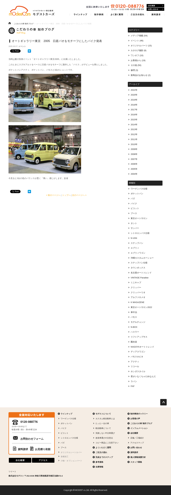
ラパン (134, 381)
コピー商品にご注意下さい (107, 443)
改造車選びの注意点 (104, 438)
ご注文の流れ (101, 452)
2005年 (134, 169)
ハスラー (135, 332)
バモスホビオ (137, 356)
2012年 (134, 134)
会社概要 (134, 433)
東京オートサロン (139, 218)
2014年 (134, 124)
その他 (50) (136, 65)
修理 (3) (134, 70)
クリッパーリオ (138, 292)
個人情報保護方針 (138, 457)
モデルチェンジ (138, 322)
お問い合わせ (136, 447)
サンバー (135, 228)
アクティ (135, 361)
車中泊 (134, 312)
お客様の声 (135, 418)
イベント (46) (137, 40)
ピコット (135, 208)
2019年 (134, 100)
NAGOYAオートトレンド (142, 347)
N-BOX (134, 327)
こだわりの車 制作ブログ (24, 24)
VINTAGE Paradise (140, 277)
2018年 (134, 105)
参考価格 (99, 462)
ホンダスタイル (138, 371)
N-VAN (134, 238)
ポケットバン (137, 193)
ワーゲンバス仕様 (139, 189)
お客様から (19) (138, 60)
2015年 (134, 119)
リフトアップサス (139, 337)
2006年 (134, 164)
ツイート (12, 471)
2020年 (134, 95)
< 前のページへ (53, 195)
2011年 (134, 139)
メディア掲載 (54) (139, 35)
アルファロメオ (138, 297)
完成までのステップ (104, 457)
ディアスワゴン (138, 351)
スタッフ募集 (136, 462)
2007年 (134, 159)
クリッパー (136, 287)
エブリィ (135, 248)
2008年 (134, 154)
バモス (134, 317)
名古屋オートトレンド (141, 272)
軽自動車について (103, 428)
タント (134, 223)
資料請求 (20, 449)
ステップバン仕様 (139, 262)
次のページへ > (79, 195)
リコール (135, 366)
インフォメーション (139, 428)
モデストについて (103, 414)
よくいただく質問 (103, 447)
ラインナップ (66, 414)
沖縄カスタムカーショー (142, 258)
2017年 (134, 109)
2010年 (134, 144)
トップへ (66, 195)
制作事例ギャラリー (139, 414)
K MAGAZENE (137, 302)
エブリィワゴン (138, 253)
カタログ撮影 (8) (138, 50)
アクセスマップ (137, 443)
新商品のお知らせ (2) (140, 75)
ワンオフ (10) (137, 55)
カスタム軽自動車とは (105, 418)
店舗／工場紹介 (137, 438)
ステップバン (137, 243)
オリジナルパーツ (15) (141, 45)
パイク (134, 203)
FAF (133, 386)
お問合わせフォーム (32, 438)
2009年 (134, 149)
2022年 (134, 90)
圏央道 (134, 342)
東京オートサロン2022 (141, 307)
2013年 (134, 129)
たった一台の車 (102, 423)
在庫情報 (99, 467)
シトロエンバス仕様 (140, 233)
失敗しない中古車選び (105, 433)
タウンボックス (138, 267)
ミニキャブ (136, 282)
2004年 (134, 174)
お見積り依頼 (40, 449)
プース (134, 213)
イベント (22, 46)
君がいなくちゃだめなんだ (143, 376)
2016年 (134, 114)
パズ (133, 198)
